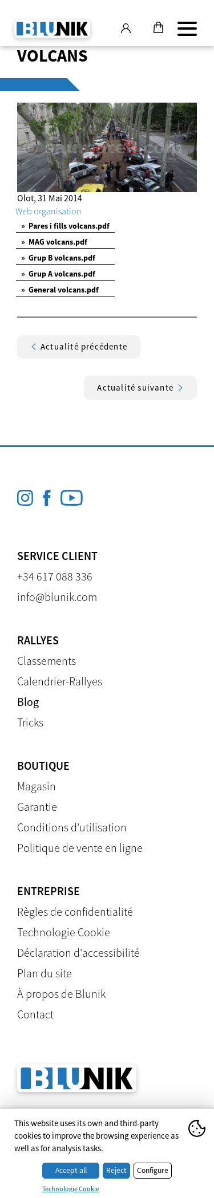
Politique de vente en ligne (80, 847)
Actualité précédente (78, 346)
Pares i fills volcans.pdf (65, 226)
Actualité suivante (140, 387)
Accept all (71, 1170)
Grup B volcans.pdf (58, 258)
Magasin (36, 786)
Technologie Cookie (63, 932)
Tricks (30, 722)
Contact (35, 1014)
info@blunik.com (57, 597)
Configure (152, 1170)
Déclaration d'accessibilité (78, 952)
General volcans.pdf (60, 290)
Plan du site (44, 973)
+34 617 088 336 (54, 576)
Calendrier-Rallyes (59, 681)
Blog (28, 702)
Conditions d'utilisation (72, 827)
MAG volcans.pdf (54, 242)
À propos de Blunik (61, 993)
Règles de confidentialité (75, 911)
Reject (116, 1170)
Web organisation (48, 211)
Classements (46, 660)
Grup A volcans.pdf (58, 274)
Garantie (37, 806)
